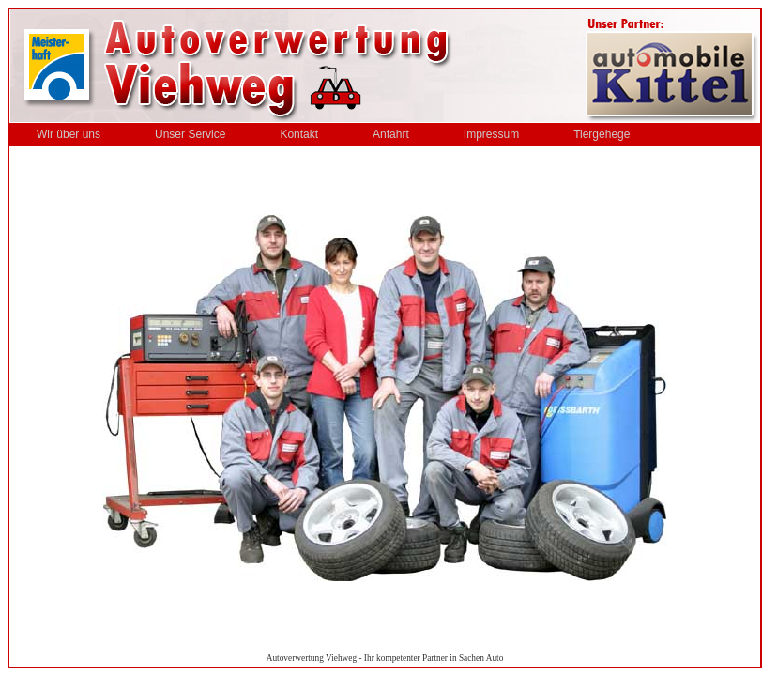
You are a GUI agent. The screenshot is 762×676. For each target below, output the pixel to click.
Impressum (491, 134)
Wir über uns (68, 134)
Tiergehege (601, 134)
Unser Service (190, 134)
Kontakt (299, 134)
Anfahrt (391, 134)
